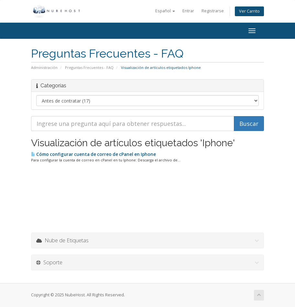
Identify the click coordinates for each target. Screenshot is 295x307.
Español (165, 11)
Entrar (188, 11)
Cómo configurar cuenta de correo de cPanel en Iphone (93, 154)
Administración (44, 67)
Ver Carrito (249, 11)
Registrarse (213, 11)
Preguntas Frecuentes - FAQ (89, 67)
